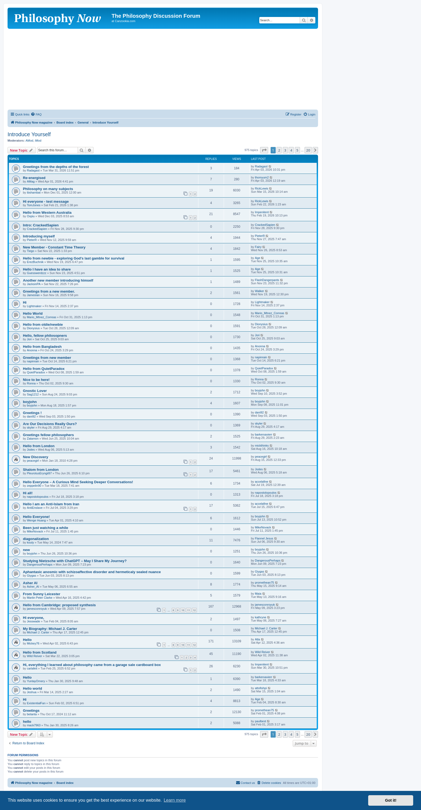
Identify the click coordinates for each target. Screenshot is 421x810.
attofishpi (261, 688)
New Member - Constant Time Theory (54, 247)
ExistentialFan (36, 703)
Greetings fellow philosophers (48, 435)
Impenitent (262, 212)
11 (188, 610)
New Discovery (35, 457)
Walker (259, 291)
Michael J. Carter (38, 632)
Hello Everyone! (36, 517)
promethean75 (264, 582)
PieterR (32, 239)
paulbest (260, 721)
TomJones (33, 205)
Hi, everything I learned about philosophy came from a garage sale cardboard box (92, 665)
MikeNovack (35, 531)
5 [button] (297, 150)
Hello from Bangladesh (42, 347)
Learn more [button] (175, 800)
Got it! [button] (390, 800)
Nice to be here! (36, 380)
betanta (32, 714)
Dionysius (33, 328)
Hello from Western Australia (47, 213)
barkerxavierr (263, 434)
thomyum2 (262, 177)
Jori (29, 339)
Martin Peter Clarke (40, 597)
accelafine (261, 481)
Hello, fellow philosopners (45, 336)
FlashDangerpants (267, 280)
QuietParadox (36, 372)
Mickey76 (33, 643)
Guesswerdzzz (36, 273)
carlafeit (32, 668)
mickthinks (262, 445)
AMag (31, 181)
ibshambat (34, 192)
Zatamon (33, 438)
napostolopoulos (38, 496)
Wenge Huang (36, 520)
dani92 (31, 416)
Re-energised (34, 178)
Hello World (33, 313)
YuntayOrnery (36, 681)
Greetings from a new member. (49, 291)
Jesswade (33, 621)
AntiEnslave (35, 507)
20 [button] (308, 150)
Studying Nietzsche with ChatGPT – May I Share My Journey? (75, 561)
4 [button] (291, 150)
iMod (38, 140)
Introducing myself (39, 236)
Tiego (30, 251)
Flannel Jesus (264, 538)
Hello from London (38, 446)
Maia (258, 593)
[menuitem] (36, 114)
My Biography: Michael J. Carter (50, 629)
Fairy (258, 246)
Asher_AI (33, 586)
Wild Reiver (34, 656)
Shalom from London (41, 470)
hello (27, 722)
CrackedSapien (37, 228)
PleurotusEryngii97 (39, 473)
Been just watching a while (45, 528)
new (26, 550)
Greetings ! (32, 413)
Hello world (32, 688)
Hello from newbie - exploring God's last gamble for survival (73, 258)
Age (257, 258)
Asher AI (30, 583)
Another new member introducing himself (58, 280)
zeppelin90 (34, 485)
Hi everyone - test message (46, 201)
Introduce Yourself (29, 134)
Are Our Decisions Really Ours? (50, 424)
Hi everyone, (33, 618)
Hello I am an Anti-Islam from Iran (51, 504)
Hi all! (28, 493)
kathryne (260, 617)
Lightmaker (34, 306)
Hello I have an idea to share (47, 269)
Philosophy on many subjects (48, 189)
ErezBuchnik (35, 262)
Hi (24, 302)
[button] (264, 150)
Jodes (31, 449)
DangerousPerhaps (40, 564)
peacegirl (33, 460)
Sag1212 (33, 394)
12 (194, 610)
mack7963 (34, 725)
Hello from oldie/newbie (43, 324)
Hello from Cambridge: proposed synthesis (59, 605)
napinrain (33, 361)
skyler (31, 427)
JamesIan (33, 295)
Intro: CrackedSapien (41, 225)
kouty (30, 542)
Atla (257, 639)
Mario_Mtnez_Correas (41, 317)
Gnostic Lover (35, 391)
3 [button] (285, 150)
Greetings (31, 711)
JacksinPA (34, 284)
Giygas (31, 575)
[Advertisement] (163, 69)
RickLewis (261, 188)
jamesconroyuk (37, 608)
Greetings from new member (47, 358)
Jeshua (31, 692)
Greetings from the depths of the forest (56, 167)
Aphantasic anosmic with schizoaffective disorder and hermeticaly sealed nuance (92, 572)
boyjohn (260, 390)
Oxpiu (31, 216)
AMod (29, 140)
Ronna (31, 383)
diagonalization (36, 539)
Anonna (32, 350)
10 (182, 610)
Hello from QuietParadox (44, 369)
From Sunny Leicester (41, 594)
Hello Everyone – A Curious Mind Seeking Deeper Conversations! (78, 482)
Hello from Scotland (40, 652)
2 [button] (279, 150)
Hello (27, 640)
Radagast (33, 170)
